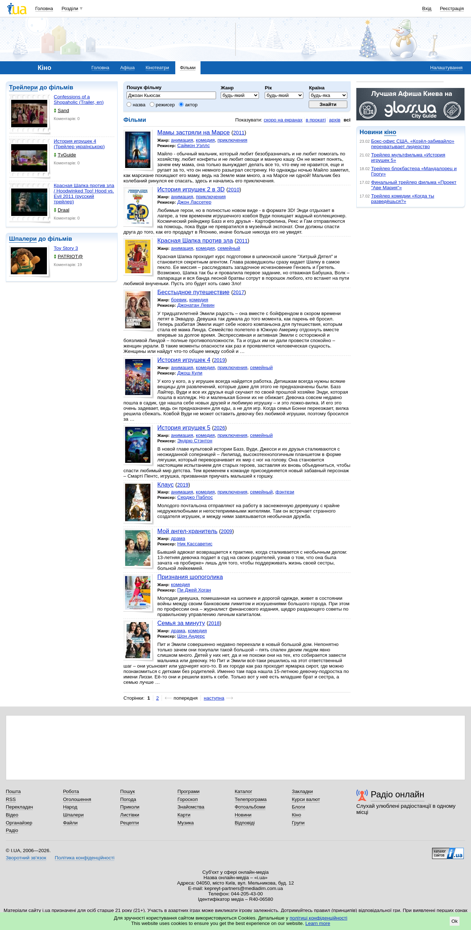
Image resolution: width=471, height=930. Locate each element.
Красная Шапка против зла (195, 240)
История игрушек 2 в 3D (191, 189)
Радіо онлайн (397, 794)
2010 (233, 189)
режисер (162, 104)
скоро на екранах (283, 120)
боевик (178, 299)
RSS (11, 799)
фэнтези (285, 492)
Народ (70, 807)
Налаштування (446, 67)
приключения (232, 140)
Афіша (127, 67)
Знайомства (190, 807)
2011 (239, 133)
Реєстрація (452, 8)
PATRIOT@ (68, 256)
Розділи (70, 8)
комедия (205, 140)
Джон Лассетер (194, 202)
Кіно (296, 815)
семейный (228, 248)
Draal (61, 210)
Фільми (187, 67)
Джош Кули (189, 373)
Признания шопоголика (190, 577)
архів (334, 120)
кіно (390, 132)
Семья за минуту (181, 623)
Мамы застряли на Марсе (193, 132)
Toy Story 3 (66, 248)
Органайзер (19, 822)
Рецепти (129, 822)
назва (136, 104)
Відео (12, 815)
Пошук (127, 791)
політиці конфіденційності (318, 918)
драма (178, 538)
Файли (70, 822)
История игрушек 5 (183, 427)
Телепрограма (251, 799)
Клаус (165, 484)
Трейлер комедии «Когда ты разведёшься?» (402, 198)
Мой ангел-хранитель (187, 531)
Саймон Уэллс (193, 145)
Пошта (13, 791)
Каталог (243, 791)
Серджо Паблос (195, 497)
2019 (219, 360)
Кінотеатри (157, 67)
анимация (182, 140)
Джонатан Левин (195, 305)
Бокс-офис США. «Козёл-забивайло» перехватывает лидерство (412, 143)
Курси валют (306, 799)
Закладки (302, 791)
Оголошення (77, 799)
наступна (214, 698)
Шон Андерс (191, 636)
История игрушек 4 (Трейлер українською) (79, 143)
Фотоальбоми (250, 807)
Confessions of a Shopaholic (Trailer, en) (79, 99)
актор (188, 104)
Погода (128, 799)
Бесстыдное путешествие (193, 292)
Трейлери (23, 87)
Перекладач (19, 807)
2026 (219, 428)
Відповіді (245, 822)
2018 (214, 623)
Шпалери (23, 238)
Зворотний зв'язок (26, 857)
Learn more (317, 923)
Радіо (12, 830)
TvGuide (65, 155)
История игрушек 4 (183, 359)
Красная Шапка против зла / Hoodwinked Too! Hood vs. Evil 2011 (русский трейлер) (84, 193)
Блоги (298, 807)
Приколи (129, 807)
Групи (298, 822)
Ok (455, 921)
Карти (183, 815)
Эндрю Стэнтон (194, 440)
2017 (238, 292)
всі (347, 120)
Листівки (129, 815)
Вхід (427, 8)
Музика (185, 822)
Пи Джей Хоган (194, 590)
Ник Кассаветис (194, 543)
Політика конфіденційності (84, 857)
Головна (44, 8)
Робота (71, 791)
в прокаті (316, 120)
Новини (243, 815)
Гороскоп (187, 799)
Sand (61, 110)
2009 (226, 531)
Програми (188, 791)
